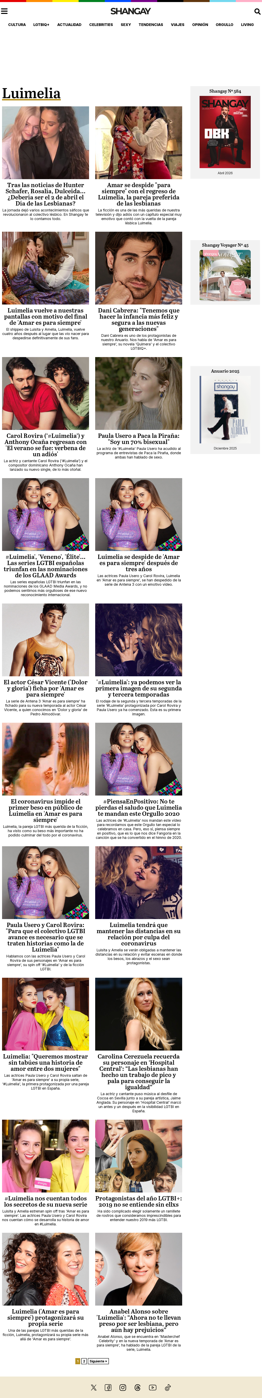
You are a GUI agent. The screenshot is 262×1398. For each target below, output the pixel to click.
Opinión (200, 24)
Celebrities (101, 24)
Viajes (177, 24)
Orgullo (224, 24)
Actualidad (69, 24)
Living (247, 24)
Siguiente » (98, 1361)
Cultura (17, 24)
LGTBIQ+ (41, 24)
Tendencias (151, 24)
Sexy (126, 24)
